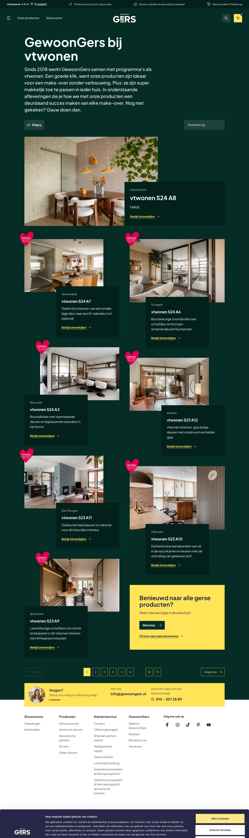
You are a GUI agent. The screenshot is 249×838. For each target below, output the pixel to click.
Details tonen (187, 831)
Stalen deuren (68, 752)
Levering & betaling (106, 763)
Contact (99, 723)
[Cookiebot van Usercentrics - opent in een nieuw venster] (22, 831)
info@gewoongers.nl (125, 694)
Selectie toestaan (220, 804)
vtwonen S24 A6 (166, 312)
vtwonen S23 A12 (182, 420)
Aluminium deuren (71, 729)
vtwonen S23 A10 (167, 539)
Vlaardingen (32, 723)
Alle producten (69, 723)
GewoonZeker (103, 757)
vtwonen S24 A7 (76, 301)
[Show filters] (34, 125)
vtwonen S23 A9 (44, 621)
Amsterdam (32, 729)
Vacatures (135, 746)
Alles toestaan (220, 792)
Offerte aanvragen (106, 729)
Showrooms (54, 18)
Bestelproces (138, 740)
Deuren (64, 746)
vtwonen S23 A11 (77, 518)
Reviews (134, 734)
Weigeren (220, 815)
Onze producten (28, 18)
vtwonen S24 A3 (44, 409)
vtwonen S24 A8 (153, 198)
